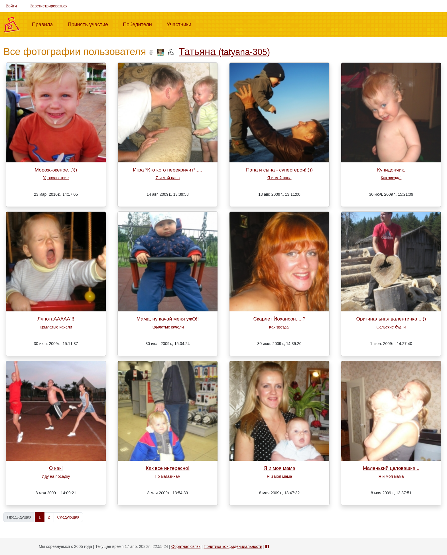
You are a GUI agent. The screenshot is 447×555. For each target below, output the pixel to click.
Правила (44, 24)
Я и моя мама (279, 468)
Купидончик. (391, 170)
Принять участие (90, 24)
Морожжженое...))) (56, 170)
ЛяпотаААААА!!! (55, 319)
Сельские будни (391, 327)
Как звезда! (391, 178)
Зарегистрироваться (49, 6)
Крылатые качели (56, 327)
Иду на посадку (56, 476)
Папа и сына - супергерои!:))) (279, 170)
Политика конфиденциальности (233, 546)
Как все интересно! (167, 468)
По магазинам (167, 476)
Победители (140, 24)
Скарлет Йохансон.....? (279, 319)
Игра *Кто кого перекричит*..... (167, 170)
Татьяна (224, 51)
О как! (56, 468)
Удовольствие (56, 178)
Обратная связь (185, 546)
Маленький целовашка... (391, 468)
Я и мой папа (168, 178)
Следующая (68, 517)
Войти (11, 6)
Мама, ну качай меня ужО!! (168, 319)
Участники (181, 24)
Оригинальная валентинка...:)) (391, 319)
